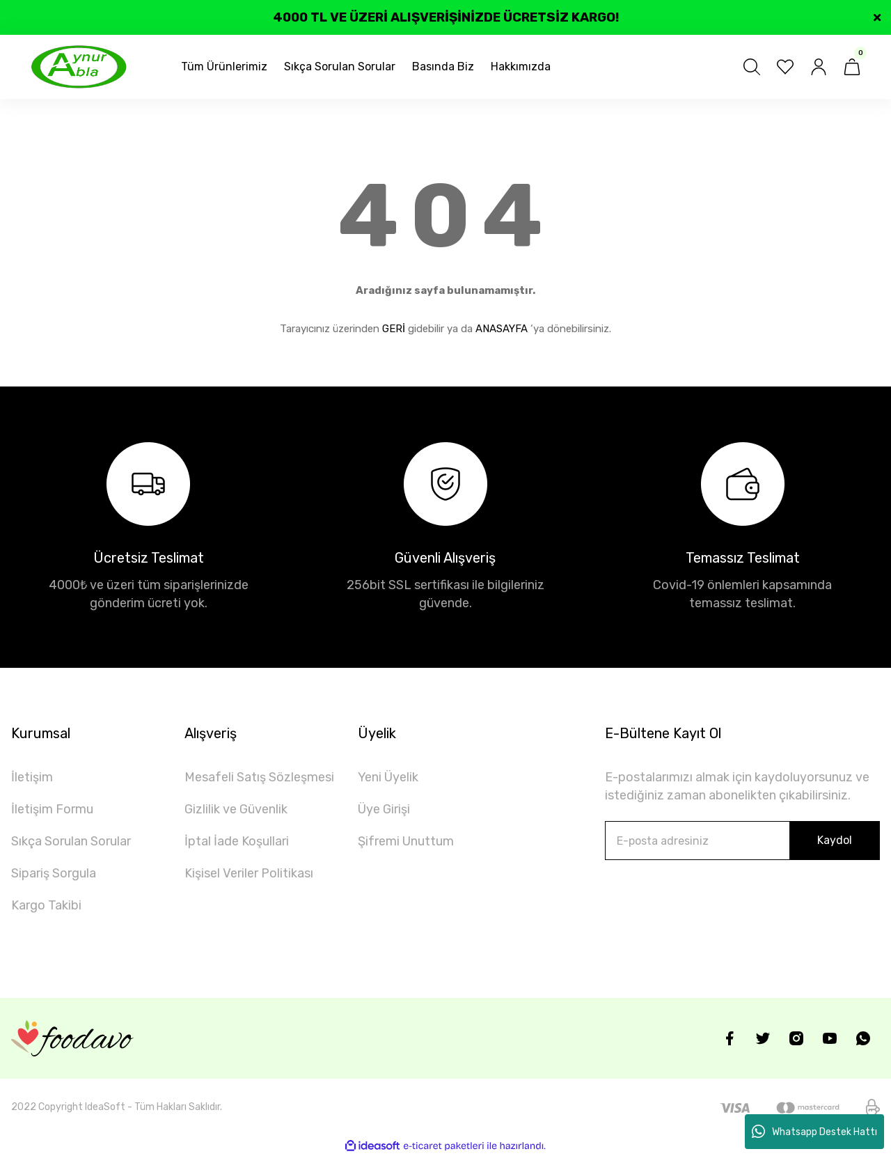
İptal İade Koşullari (236, 841)
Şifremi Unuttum (406, 841)
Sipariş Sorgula (53, 873)
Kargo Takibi (46, 905)
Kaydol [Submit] (834, 840)
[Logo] (79, 67)
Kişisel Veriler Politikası (248, 873)
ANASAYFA (501, 328)
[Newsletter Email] (742, 840)
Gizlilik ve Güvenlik (235, 809)
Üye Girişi (384, 809)
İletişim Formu (52, 809)
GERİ (393, 328)
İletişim (32, 777)
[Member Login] (818, 67)
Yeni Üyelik (388, 777)
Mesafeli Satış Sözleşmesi (259, 777)
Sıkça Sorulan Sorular (71, 841)
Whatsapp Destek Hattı (814, 1131)
